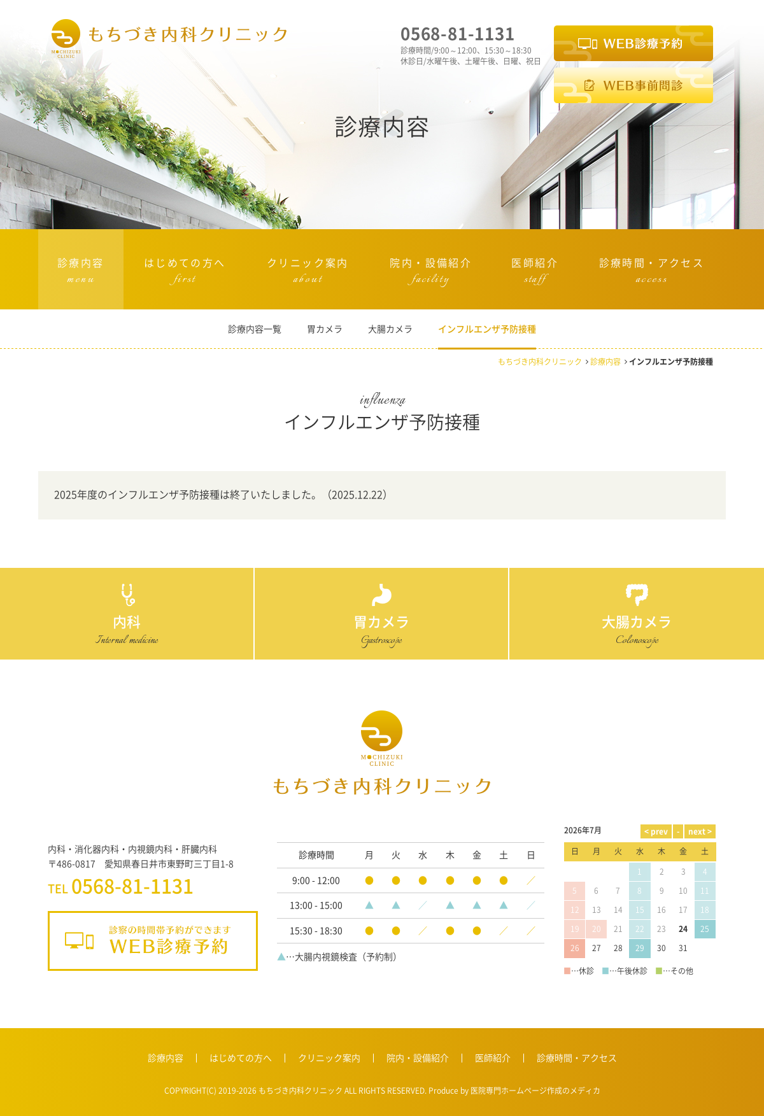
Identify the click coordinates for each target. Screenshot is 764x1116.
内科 (127, 622)
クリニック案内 (307, 273)
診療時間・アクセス (651, 273)
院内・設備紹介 (430, 273)
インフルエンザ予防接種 (487, 329)
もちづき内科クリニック (540, 361)
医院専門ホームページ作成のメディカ (535, 1090)
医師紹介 (535, 273)
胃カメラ (325, 329)
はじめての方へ (184, 273)
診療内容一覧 (254, 329)
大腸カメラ (390, 329)
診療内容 (81, 273)
